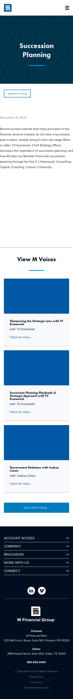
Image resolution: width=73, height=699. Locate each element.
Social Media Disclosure (36, 687)
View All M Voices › (36, 508)
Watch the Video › (21, 337)
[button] (65, 8)
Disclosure (36, 682)
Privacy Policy (36, 677)
